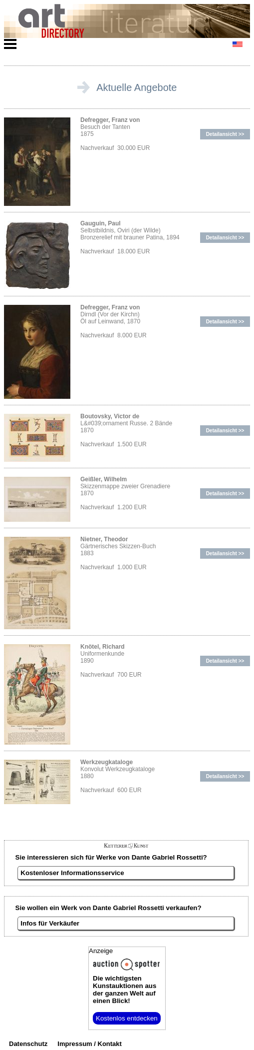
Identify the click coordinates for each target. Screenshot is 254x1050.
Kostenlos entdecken (127, 1018)
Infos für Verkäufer (49, 923)
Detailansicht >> (225, 134)
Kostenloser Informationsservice (72, 873)
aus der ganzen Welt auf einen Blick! (124, 990)
